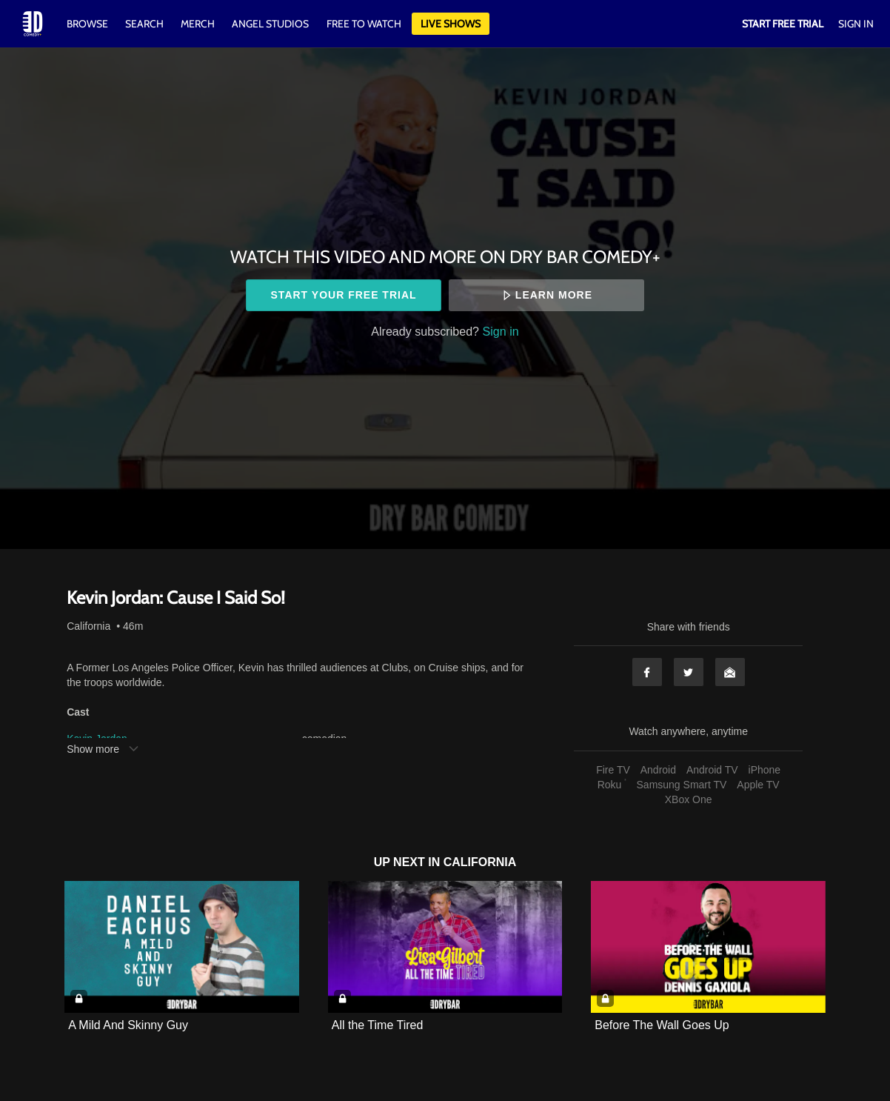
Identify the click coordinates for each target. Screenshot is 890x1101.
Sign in (501, 331)
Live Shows (451, 23)
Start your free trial (344, 295)
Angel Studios (270, 23)
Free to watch (364, 23)
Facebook (647, 672)
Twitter (688, 672)
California (88, 626)
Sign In (856, 23)
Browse (88, 23)
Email (730, 672)
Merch (198, 23)
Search (145, 23)
